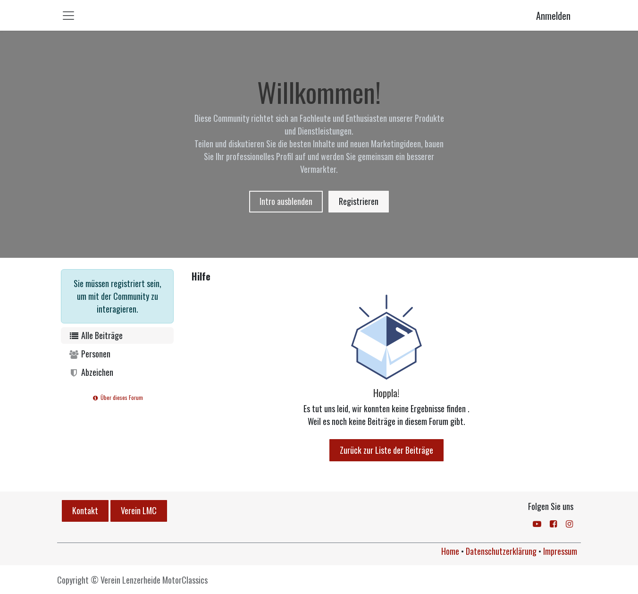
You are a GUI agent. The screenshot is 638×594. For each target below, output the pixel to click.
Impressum (560, 551)
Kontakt (85, 510)
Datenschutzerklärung (501, 551)
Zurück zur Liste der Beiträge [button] (386, 450)
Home (450, 551)
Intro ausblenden (286, 201)
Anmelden (553, 15)
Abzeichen (90, 372)
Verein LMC (139, 510)
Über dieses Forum (117, 397)
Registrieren (358, 201)
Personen (89, 354)
